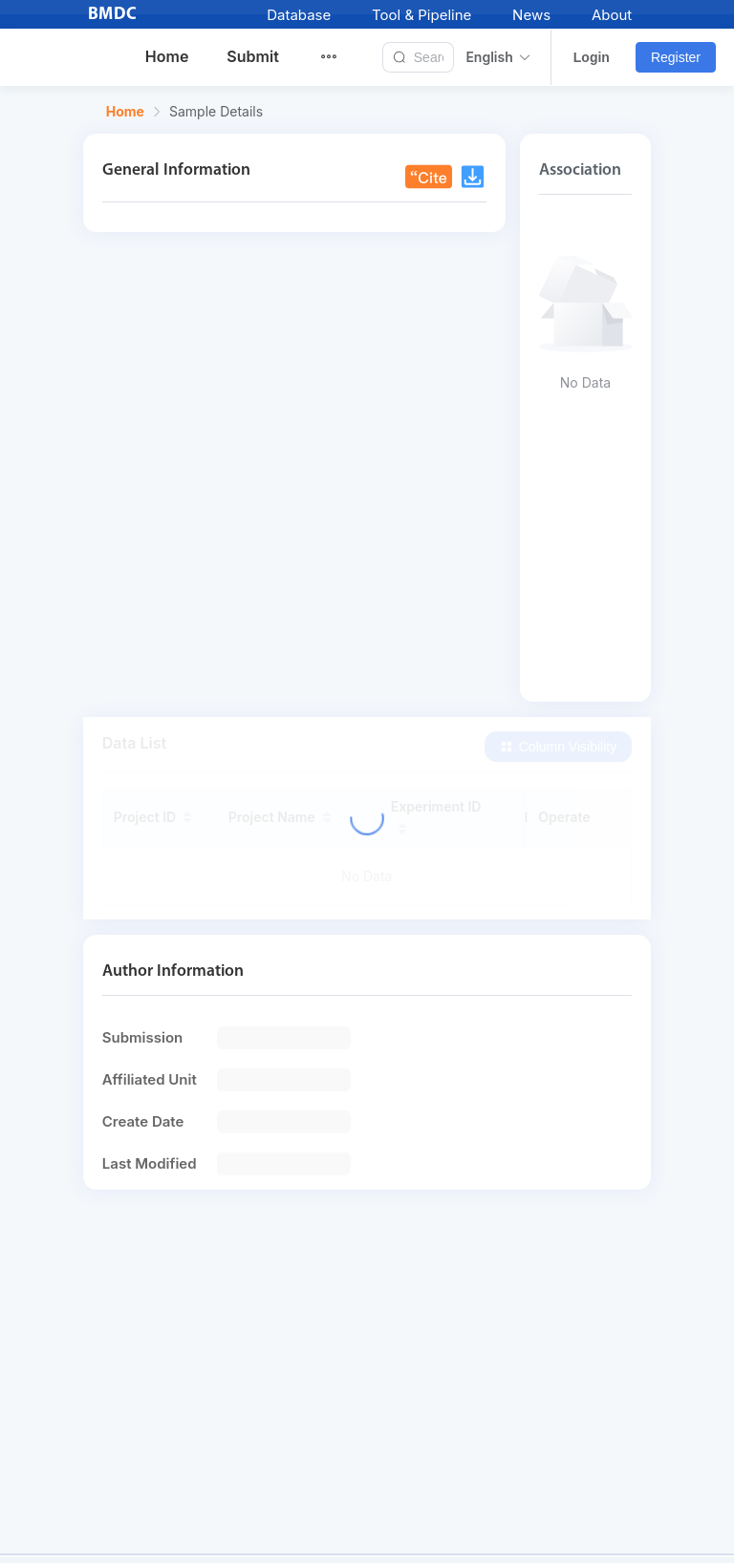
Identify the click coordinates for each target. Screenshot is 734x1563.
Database (299, 15)
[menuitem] (340, 57)
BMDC (113, 15)
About (612, 15)
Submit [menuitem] (252, 56)
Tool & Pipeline (421, 15)
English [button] (497, 57)
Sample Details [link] (216, 111)
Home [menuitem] (167, 56)
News (531, 15)
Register (676, 57)
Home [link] (125, 111)
